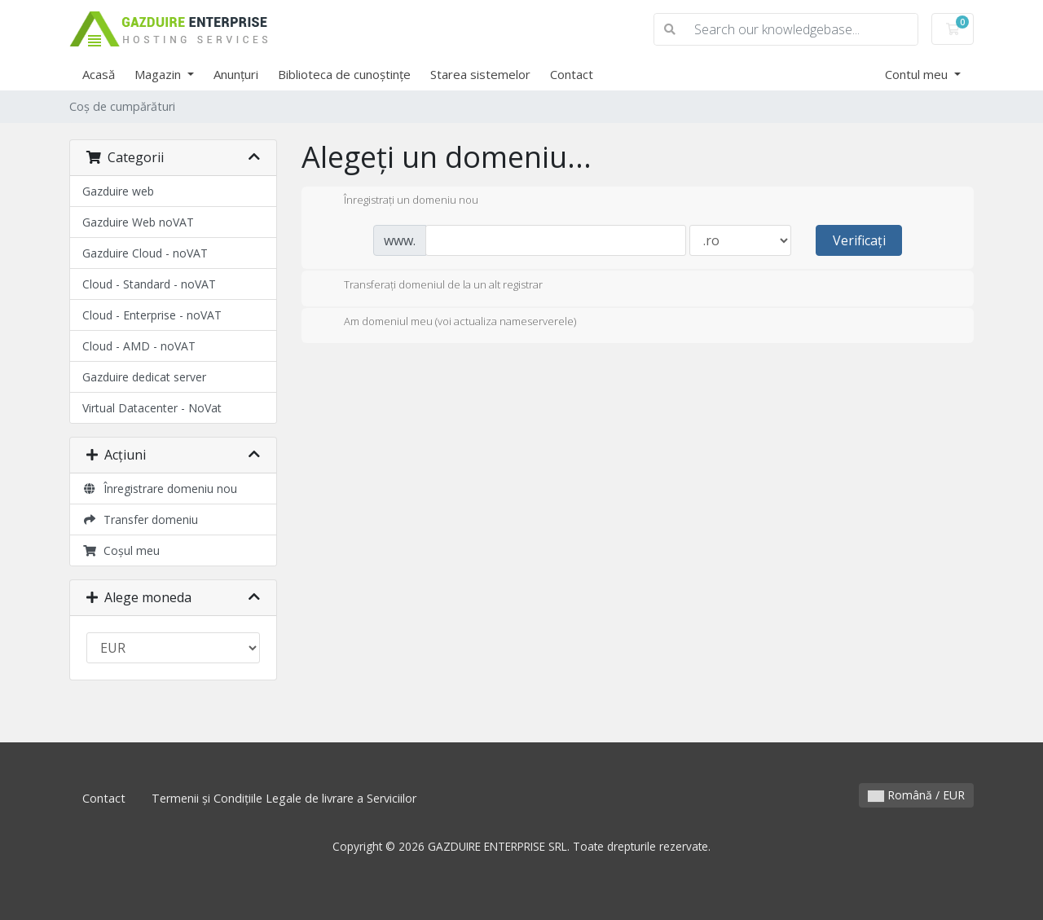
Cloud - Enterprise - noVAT (152, 315)
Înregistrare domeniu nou (159, 488)
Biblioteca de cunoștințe (344, 74)
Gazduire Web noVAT (138, 222)
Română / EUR (916, 795)
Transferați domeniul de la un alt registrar (430, 286)
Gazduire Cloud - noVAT (145, 253)
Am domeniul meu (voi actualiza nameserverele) (447, 323)
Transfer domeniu (140, 519)
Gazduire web (118, 191)
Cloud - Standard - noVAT (149, 284)
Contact (571, 74)
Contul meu (918, 74)
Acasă (98, 74)
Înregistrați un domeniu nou (398, 201)
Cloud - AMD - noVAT (139, 346)
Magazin (159, 74)
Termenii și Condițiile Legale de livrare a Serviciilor (284, 798)
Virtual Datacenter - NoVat (152, 408)
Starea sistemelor (480, 74)
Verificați (859, 240)
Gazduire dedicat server (144, 377)
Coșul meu (121, 550)
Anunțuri (235, 74)
